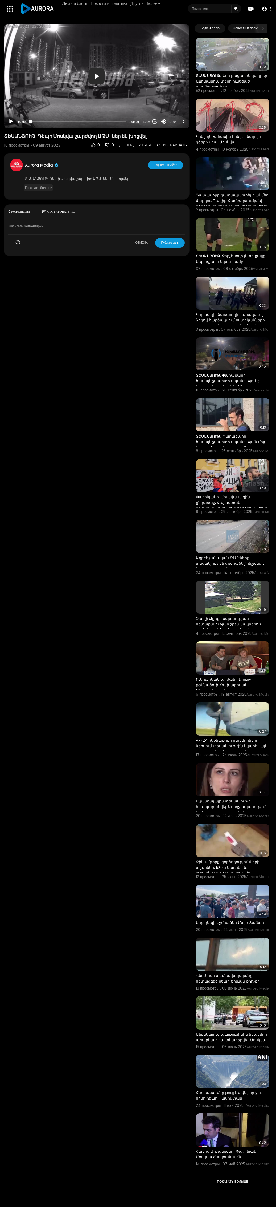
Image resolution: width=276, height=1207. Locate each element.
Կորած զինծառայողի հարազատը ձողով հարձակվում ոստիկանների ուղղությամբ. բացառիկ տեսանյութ (231, 320)
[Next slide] (262, 28)
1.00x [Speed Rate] (146, 121)
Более (154, 3)
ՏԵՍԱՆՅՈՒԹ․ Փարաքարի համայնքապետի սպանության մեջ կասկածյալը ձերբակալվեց (230, 442)
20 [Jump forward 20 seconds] (154, 121)
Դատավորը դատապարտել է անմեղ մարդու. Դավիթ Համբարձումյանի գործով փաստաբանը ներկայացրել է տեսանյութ (232, 203)
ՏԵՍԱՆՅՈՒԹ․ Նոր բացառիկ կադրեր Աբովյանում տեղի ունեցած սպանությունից (231, 81)
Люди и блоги (75, 3)
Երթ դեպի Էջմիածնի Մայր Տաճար (230, 922)
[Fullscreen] (181, 121)
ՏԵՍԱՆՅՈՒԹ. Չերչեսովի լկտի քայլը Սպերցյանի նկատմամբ (230, 258)
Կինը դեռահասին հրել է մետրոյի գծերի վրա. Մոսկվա (228, 139)
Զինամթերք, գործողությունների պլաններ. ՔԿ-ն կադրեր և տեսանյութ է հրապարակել (227, 867)
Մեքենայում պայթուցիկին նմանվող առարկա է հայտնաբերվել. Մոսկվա (231, 1037)
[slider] (78, 121)
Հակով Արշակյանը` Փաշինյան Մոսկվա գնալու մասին (226, 1154)
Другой (137, 3)
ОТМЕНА (141, 242)
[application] (96, 76)
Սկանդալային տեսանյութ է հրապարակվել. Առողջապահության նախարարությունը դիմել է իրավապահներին (232, 809)
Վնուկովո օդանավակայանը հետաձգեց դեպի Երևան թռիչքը (228, 978)
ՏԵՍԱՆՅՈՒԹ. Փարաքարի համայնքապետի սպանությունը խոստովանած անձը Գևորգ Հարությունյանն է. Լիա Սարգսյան (229, 384)
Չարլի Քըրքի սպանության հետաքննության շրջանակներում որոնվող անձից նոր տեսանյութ (229, 624)
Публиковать (170, 242)
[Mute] (163, 121)
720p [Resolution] (173, 121)
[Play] (11, 121)
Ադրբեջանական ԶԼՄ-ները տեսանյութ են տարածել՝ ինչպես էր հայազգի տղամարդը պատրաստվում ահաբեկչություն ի (231, 566)
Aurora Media (42, 165)
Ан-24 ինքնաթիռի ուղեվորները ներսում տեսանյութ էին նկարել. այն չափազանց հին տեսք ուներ (231, 746)
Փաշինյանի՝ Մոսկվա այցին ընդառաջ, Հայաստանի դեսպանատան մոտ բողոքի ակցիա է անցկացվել (231, 505)
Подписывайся (165, 165)
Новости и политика (109, 3)
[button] (266, 9)
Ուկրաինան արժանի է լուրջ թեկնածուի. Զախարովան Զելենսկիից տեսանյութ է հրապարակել (223, 688)
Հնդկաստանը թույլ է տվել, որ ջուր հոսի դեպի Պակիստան (230, 1095)
